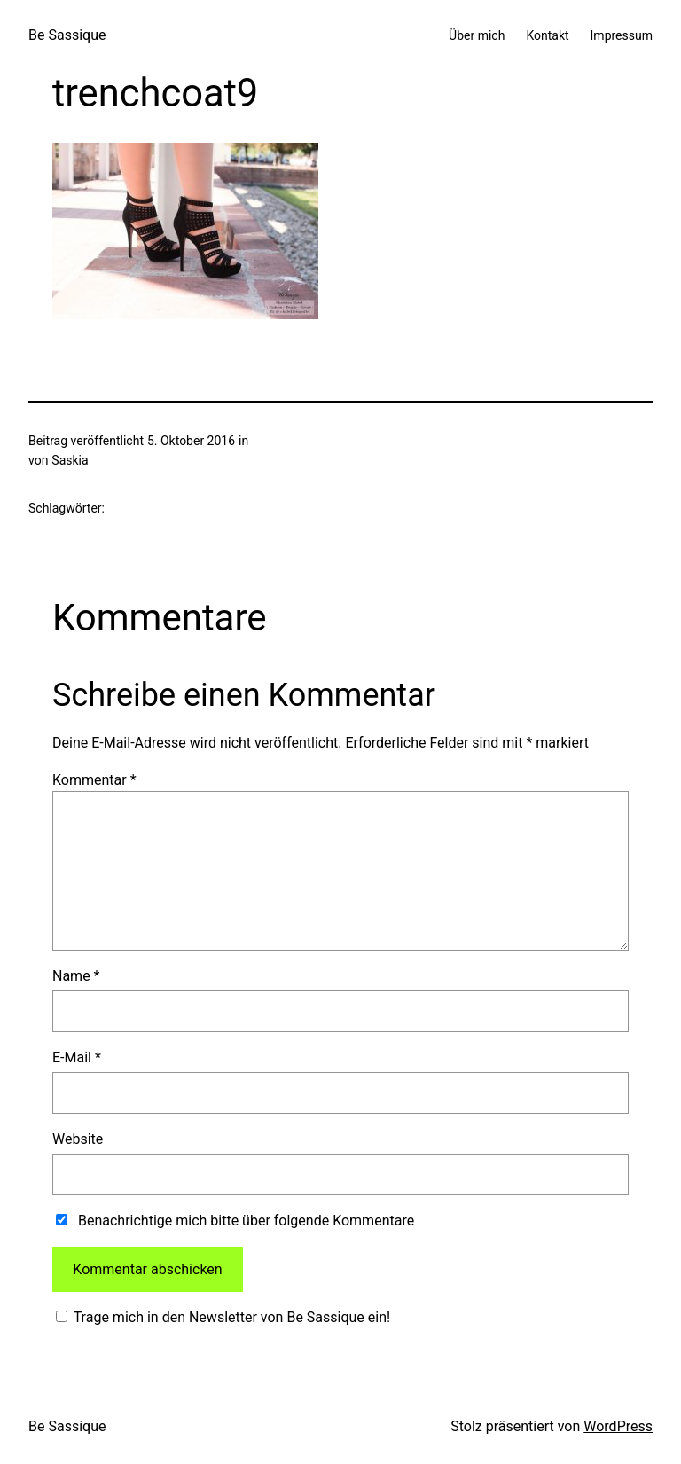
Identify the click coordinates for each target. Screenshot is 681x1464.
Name (76, 975)
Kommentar (94, 779)
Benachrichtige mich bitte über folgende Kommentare (246, 1220)
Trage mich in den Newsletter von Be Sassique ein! (230, 1317)
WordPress (618, 1426)
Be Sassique (67, 35)
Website (77, 1139)
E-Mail (76, 1057)
